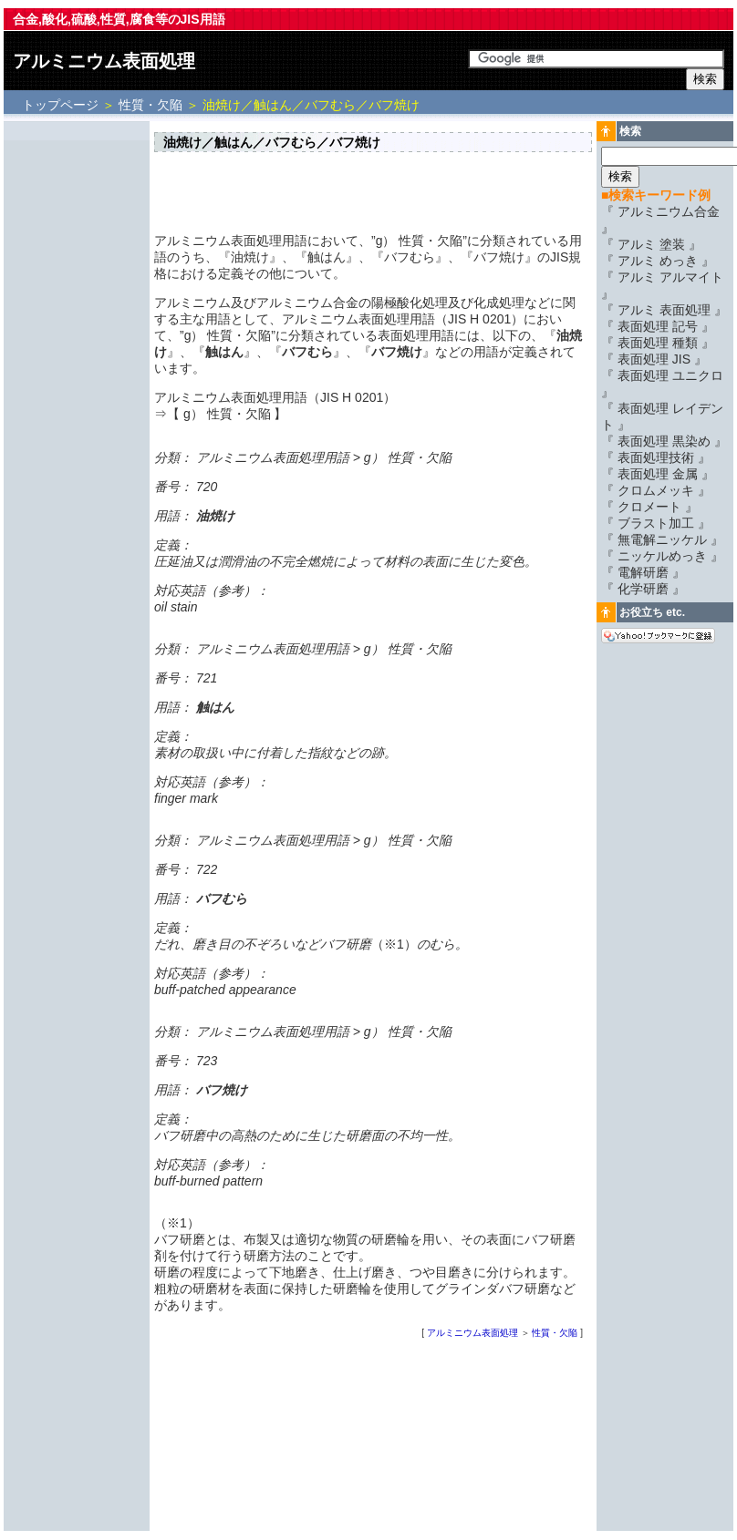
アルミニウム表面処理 (104, 61)
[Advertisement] (77, 398)
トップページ (62, 105)
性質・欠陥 (150, 105)
